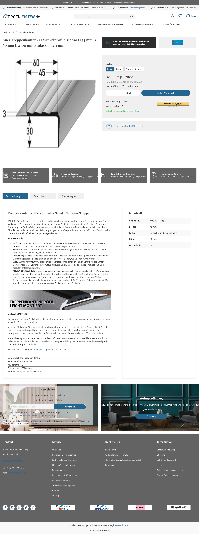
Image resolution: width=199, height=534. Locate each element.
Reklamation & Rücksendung (64, 475)
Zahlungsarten (58, 470)
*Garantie (56, 449)
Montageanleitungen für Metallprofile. (48, 349)
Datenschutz (110, 449)
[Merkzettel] (180, 16)
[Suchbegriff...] (101, 16)
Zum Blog (151, 416)
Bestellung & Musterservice (64, 455)
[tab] (15, 196)
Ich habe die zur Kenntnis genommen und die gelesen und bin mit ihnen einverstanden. (47, 422)
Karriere (160, 465)
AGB (80, 421)
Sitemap (55, 495)
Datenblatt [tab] (39, 196)
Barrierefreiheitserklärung (168, 475)
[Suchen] (132, 16)
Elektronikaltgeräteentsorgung (170, 470)
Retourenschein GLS (61, 480)
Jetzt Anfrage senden (139, 7)
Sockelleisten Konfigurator (63, 485)
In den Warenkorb (166, 93)
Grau (128, 69)
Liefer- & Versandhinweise (63, 465)
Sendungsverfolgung (166, 449)
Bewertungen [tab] (68, 196)
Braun (119, 69)
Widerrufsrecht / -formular (116, 455)
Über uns (161, 455)
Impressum (110, 465)
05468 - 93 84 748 (13, 461)
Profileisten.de (9, 32)
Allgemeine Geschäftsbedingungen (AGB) (123, 460)
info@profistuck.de (17, 472)
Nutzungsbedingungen (46, 415)
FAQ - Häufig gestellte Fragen (65, 460)
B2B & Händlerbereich (166, 460)
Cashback (56, 490)
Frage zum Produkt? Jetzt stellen (130, 126)
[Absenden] (70, 406)
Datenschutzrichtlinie (20, 415)
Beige (109, 69)
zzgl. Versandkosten (127, 86)
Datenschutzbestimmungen (31, 421)
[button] (173, 105)
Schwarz (139, 69)
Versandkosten (122, 525)
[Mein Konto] (172, 16)
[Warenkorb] (192, 16)
